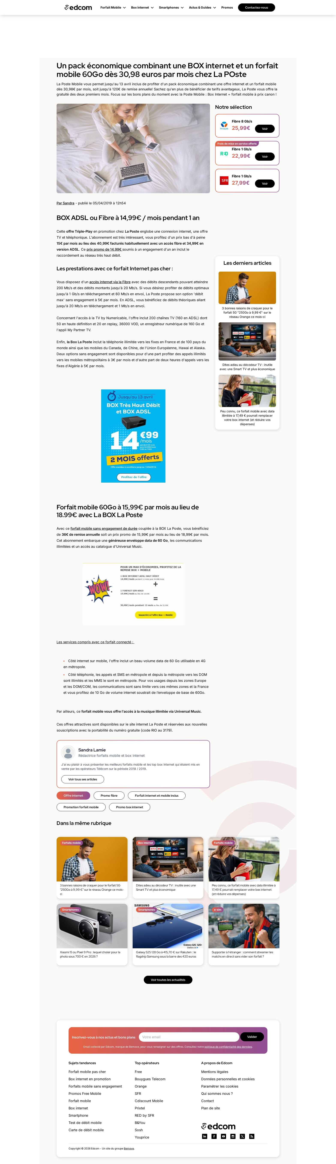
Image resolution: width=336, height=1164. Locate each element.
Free (138, 1072)
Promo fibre (109, 795)
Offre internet (73, 795)
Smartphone (78, 1115)
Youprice (142, 1137)
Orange (141, 1086)
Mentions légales (214, 1072)
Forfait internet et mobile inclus (156, 795)
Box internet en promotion (90, 1079)
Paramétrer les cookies (219, 1086)
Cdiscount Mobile (149, 1101)
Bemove (129, 1148)
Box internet (78, 1108)
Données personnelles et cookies (228, 1079)
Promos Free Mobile (85, 1093)
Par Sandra (65, 203)
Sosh (139, 1130)
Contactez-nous (256, 7)
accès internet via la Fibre (109, 282)
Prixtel (140, 1108)
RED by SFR (144, 1115)
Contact (207, 1101)
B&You (140, 1123)
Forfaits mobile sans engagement (95, 1086)
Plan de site (210, 1108)
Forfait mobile (80, 1101)
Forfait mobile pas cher (87, 1072)
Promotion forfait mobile (81, 807)
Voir (265, 129)
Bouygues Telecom (150, 1079)
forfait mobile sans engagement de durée (103, 528)
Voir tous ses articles (82, 779)
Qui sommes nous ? (217, 1093)
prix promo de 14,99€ (104, 249)
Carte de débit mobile (86, 1130)
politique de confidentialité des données (228, 1046)
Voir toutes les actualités (168, 980)
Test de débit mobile (85, 1123)
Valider (252, 1037)
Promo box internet (129, 807)
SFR (138, 1093)
